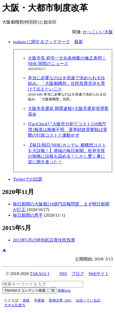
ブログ (77, 273)
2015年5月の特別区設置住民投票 (44, 240)
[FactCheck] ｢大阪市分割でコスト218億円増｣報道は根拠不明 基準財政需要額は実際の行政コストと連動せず (67, 129)
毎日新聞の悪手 (28, 215)
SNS (63, 273)
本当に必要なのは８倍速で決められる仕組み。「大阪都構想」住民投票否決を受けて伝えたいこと (66, 83)
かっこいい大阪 (98, 32)
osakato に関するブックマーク (41, 41)
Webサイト (98, 273)
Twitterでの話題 (27, 179)
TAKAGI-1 (39, 273)
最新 (78, 41)
